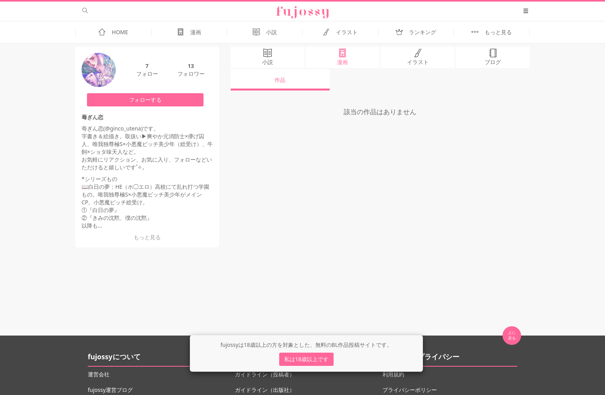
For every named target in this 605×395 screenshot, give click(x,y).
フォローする (145, 99)
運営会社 (99, 374)
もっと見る (147, 237)
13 (191, 66)
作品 (280, 80)
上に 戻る (512, 335)
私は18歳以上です (306, 359)
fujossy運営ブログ (110, 389)
